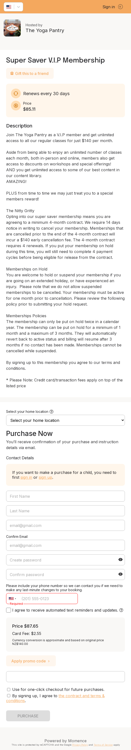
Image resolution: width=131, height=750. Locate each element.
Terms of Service (103, 744)
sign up (45, 477)
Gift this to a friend (29, 73)
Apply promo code (31, 661)
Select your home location (27, 411)
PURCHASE (28, 716)
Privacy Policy (80, 744)
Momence (77, 740)
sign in (26, 477)
